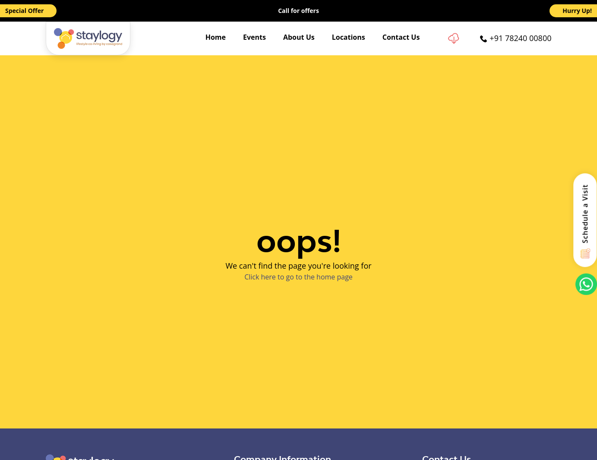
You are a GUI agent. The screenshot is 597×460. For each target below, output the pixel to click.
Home (215, 37)
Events (254, 37)
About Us (299, 37)
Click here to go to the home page (298, 277)
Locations (348, 37)
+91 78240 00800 (520, 38)
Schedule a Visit (585, 213)
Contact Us (401, 37)
